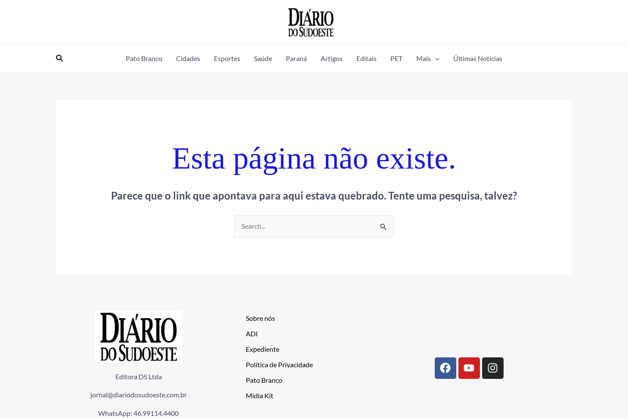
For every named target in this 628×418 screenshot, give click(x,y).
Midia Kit (259, 396)
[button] (60, 58)
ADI (252, 334)
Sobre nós (260, 318)
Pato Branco (264, 380)
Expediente (262, 349)
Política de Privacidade (279, 365)
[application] (435, 58)
